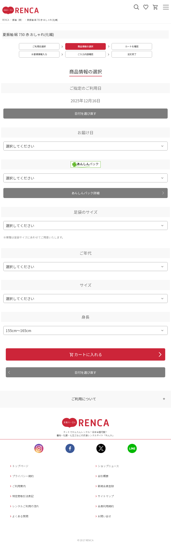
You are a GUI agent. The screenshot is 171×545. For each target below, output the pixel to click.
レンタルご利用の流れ (24, 506)
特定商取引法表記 (21, 496)
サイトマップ (104, 496)
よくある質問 (18, 516)
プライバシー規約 (21, 476)
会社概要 (101, 476)
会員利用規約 (104, 506)
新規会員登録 (104, 486)
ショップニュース (106, 466)
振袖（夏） (18, 19)
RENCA (5, 19)
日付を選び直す (85, 113)
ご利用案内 (17, 486)
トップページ (18, 466)
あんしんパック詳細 (85, 193)
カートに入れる (85, 354)
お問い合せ (102, 516)
